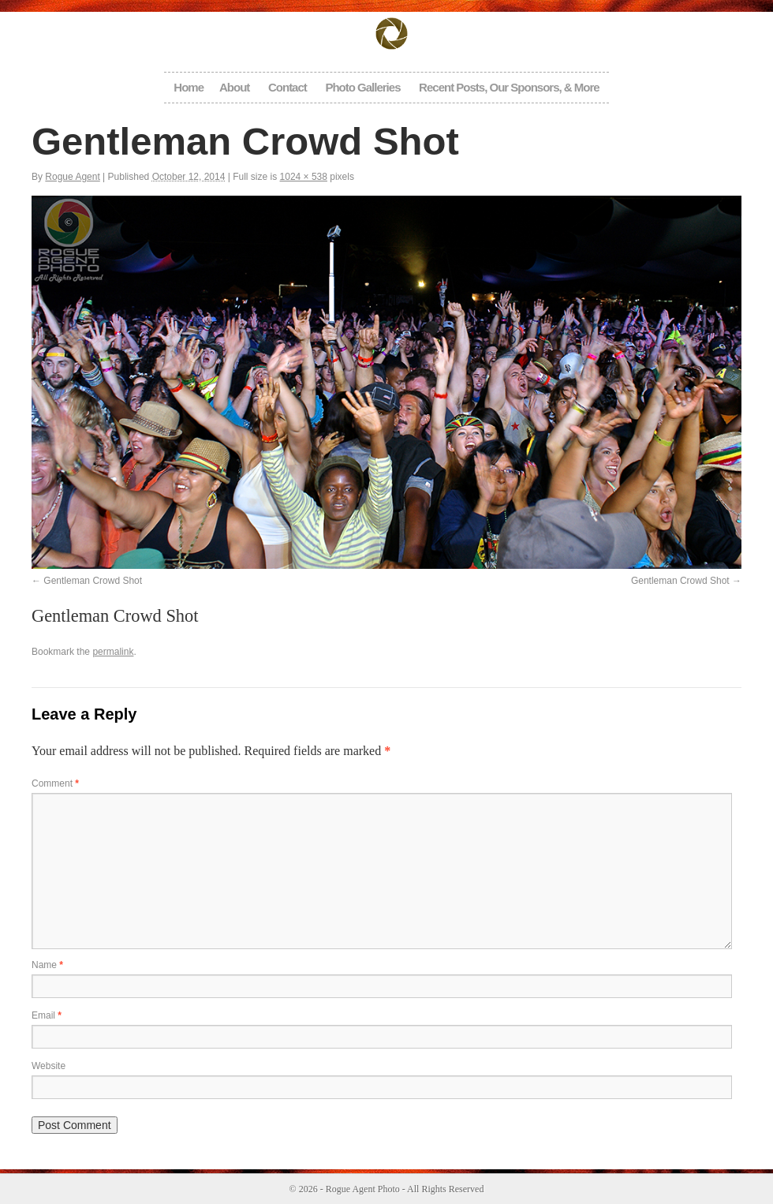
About (234, 87)
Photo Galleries (362, 87)
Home (189, 87)
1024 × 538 (303, 176)
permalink (112, 651)
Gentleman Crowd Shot (92, 580)
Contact (287, 87)
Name (47, 964)
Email (47, 1015)
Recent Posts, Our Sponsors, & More (509, 87)
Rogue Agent (72, 176)
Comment (55, 783)
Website (48, 1065)
